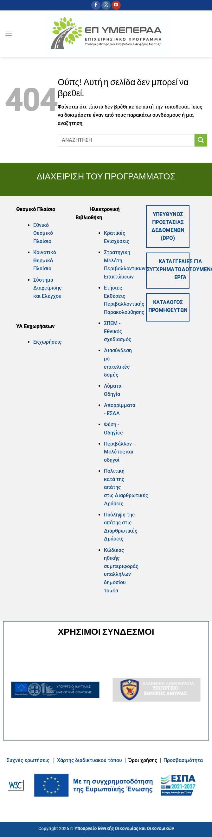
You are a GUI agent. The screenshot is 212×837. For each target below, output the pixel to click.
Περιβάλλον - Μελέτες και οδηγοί (119, 452)
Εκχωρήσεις (47, 342)
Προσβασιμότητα (183, 760)
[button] (8, 33)
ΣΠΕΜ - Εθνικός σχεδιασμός (117, 331)
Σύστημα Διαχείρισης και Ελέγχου (47, 288)
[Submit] (201, 140)
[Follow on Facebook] (95, 5)
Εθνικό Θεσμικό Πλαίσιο (43, 233)
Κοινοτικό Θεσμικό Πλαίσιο (44, 260)
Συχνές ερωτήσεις (28, 760)
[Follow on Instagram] (106, 5)
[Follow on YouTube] (116, 5)
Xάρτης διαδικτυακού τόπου (90, 760)
